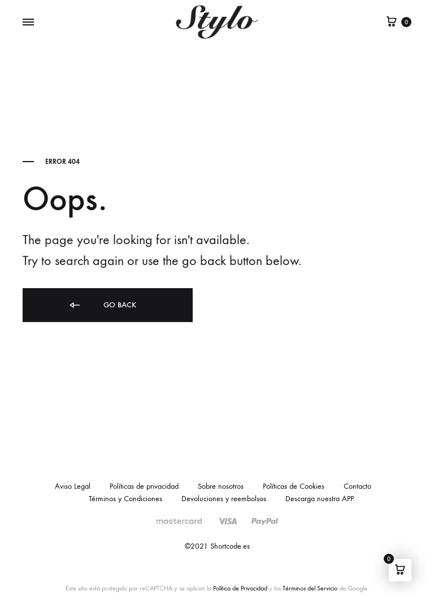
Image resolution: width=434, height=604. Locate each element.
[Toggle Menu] (28, 22)
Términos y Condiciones (125, 498)
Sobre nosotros (221, 486)
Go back (102, 305)
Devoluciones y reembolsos (223, 498)
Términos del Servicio (310, 588)
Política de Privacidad (240, 588)
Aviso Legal (72, 486)
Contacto (357, 486)
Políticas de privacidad (144, 486)
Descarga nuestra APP (319, 498)
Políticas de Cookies (293, 486)
